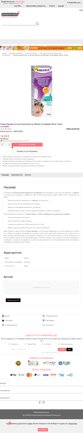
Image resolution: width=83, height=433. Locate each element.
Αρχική (5, 316)
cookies (29, 424)
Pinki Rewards (48, 320)
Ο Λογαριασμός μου (50, 316)
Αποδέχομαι (43, 430)
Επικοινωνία (48, 325)
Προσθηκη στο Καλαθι (27, 145)
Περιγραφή (5, 175)
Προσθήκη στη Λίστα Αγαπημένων (27, 151)
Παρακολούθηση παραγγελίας (36, 6)
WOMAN (62, 349)
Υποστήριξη (7, 320)
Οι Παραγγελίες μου (9, 325)
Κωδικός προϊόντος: (6, 131)
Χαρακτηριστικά (16, 175)
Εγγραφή (61, 6)
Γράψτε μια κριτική (72, 129)
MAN (69, 349)
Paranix (6, 126)
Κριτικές (28, 175)
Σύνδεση (52, 6)
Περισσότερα (73, 424)
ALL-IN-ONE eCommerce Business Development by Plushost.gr (41, 415)
